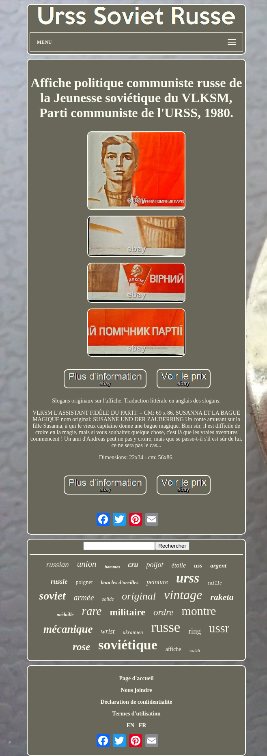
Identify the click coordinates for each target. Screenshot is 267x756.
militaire (127, 612)
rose (81, 646)
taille (214, 583)
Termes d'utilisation (136, 714)
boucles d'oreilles (120, 582)
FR (142, 725)
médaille (65, 614)
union (87, 564)
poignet (84, 582)
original (139, 596)
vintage (183, 594)
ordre (163, 612)
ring (194, 631)
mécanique (68, 629)
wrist (108, 631)
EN (130, 725)
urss (187, 578)
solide (108, 599)
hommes (112, 566)
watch (194, 650)
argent (218, 565)
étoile (179, 565)
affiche (173, 649)
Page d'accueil (136, 678)
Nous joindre (136, 690)
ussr (219, 628)
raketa (221, 597)
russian (57, 564)
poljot (155, 565)
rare (92, 610)
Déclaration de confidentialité (136, 702)
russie (59, 581)
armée (84, 597)
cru (133, 565)
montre (198, 610)
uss (198, 565)
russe (165, 627)
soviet (52, 595)
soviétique (127, 644)
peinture (157, 581)
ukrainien (133, 632)
